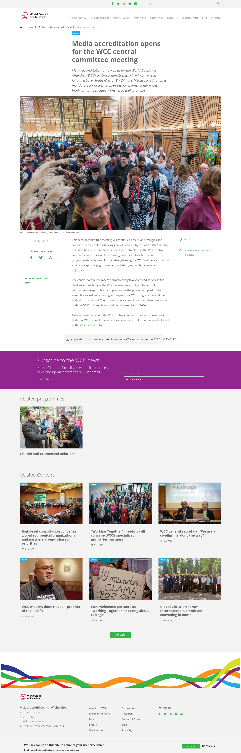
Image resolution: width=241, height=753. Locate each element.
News (116, 17)
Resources (172, 17)
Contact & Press (190, 17)
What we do (140, 17)
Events (126, 17)
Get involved (156, 17)
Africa (187, 239)
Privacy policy (43, 379)
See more (120, 635)
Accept (191, 746)
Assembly (216, 17)
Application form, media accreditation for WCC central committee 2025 (115, 339)
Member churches (99, 17)
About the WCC (78, 17)
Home (21, 27)
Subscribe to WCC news (37, 280)
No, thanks (208, 746)
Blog (204, 17)
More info (84, 750)
